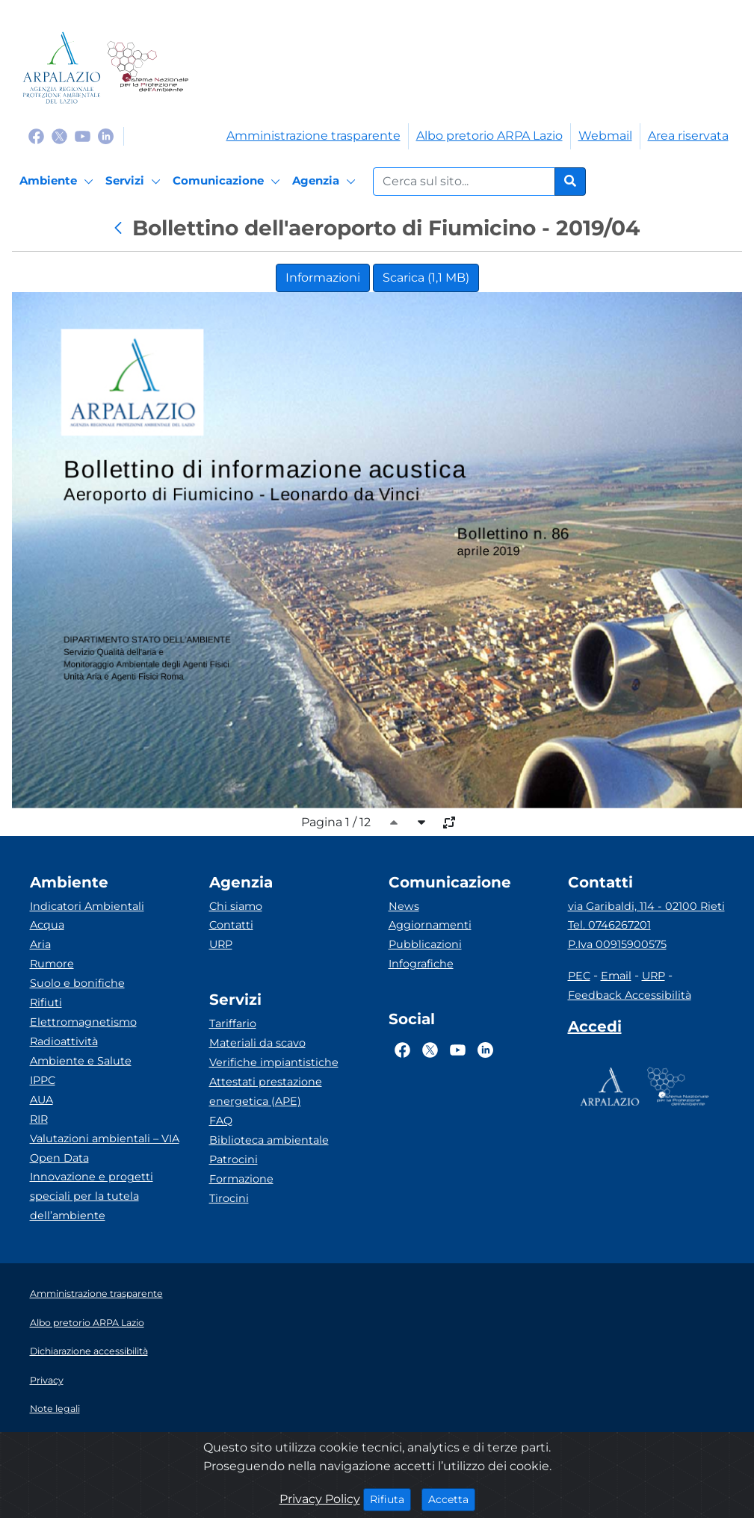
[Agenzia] (326, 181)
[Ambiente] (59, 181)
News (404, 906)
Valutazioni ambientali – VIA (104, 1138)
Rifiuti (46, 1002)
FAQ (220, 1120)
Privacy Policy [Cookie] (319, 1499)
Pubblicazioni (425, 944)
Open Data (59, 1158)
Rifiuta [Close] (390, 1498)
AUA (41, 1099)
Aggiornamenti (430, 925)
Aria (40, 944)
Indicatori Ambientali (87, 906)
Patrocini (233, 1159)
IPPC (42, 1080)
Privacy (47, 1380)
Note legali (55, 1408)
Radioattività (64, 1041)
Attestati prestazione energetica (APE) (265, 1091)
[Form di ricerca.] (464, 181)
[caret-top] (394, 822)
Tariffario (232, 1023)
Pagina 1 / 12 (336, 822)
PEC (579, 975)
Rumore (52, 963)
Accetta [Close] (451, 1498)
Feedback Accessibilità (629, 995)
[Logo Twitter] (59, 135)
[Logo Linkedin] (106, 135)
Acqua (47, 925)
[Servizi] (135, 181)
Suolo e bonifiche (77, 983)
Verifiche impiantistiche (274, 1062)
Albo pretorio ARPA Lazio (489, 135)
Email (616, 975)
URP (220, 944)
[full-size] (449, 822)
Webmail (605, 135)
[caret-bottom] (421, 822)
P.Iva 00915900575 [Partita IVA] (617, 944)
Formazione (241, 1179)
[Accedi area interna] (595, 1029)
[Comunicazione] (228, 181)
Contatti (231, 925)
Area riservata (688, 135)
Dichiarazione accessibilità (89, 1351)
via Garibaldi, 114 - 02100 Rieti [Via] (646, 906)
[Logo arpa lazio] (62, 67)
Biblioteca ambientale (269, 1140)
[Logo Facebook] (36, 135)
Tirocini (229, 1198)
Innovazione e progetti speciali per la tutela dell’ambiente (91, 1196)
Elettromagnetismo (83, 1022)
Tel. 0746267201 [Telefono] (609, 925)
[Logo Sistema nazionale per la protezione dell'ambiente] (148, 67)
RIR (39, 1119)
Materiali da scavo (257, 1043)
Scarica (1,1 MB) (426, 277)
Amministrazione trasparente (313, 135)
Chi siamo (235, 906)
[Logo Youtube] (82, 135)
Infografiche (421, 963)
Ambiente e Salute (81, 1061)
